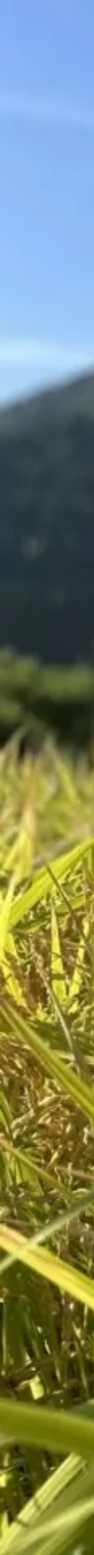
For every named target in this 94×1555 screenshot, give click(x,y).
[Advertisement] (47, 76)
